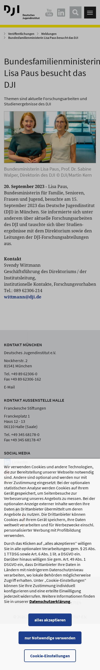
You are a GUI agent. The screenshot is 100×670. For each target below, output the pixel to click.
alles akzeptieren (50, 625)
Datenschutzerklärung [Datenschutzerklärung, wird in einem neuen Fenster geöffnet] (49, 606)
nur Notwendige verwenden (50, 643)
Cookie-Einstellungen (50, 661)
